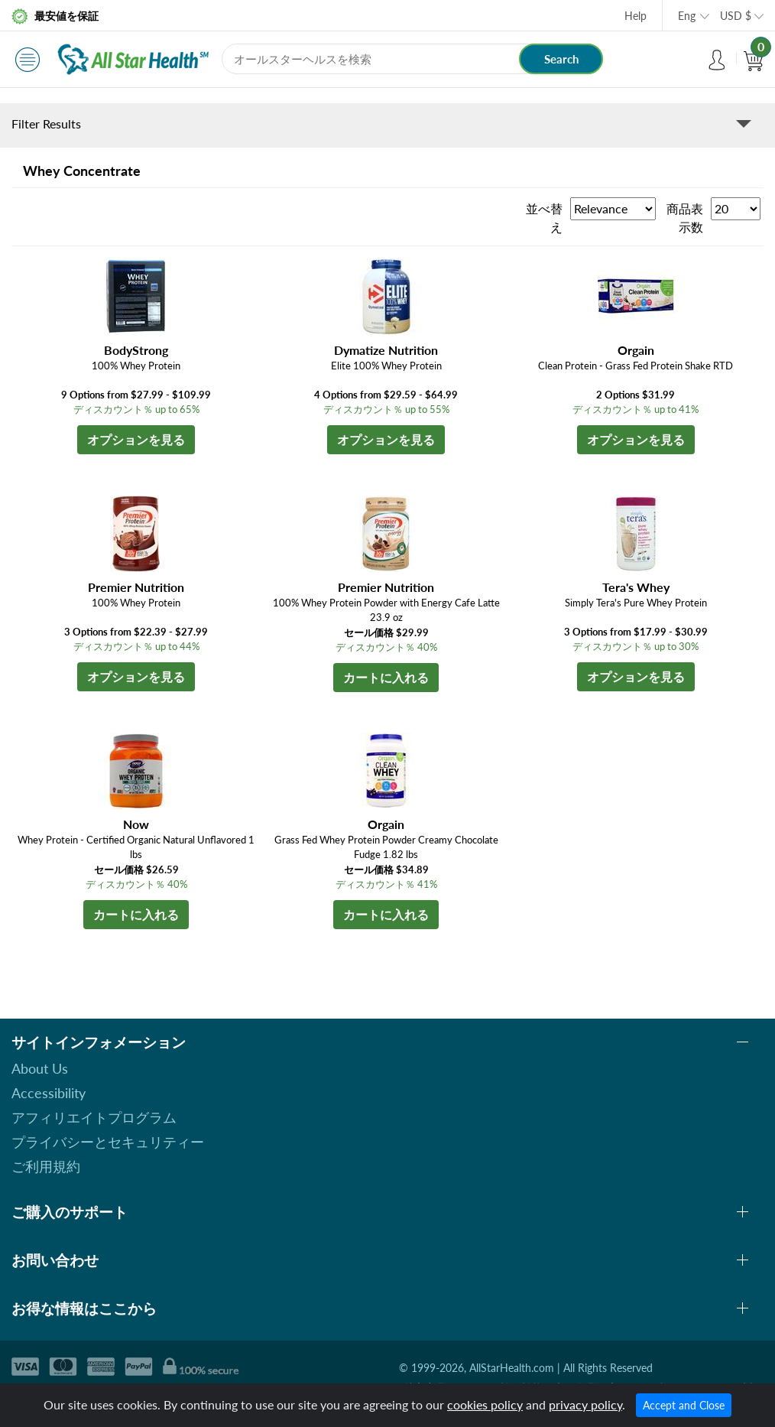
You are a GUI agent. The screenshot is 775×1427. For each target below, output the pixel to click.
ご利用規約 (45, 1166)
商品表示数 (684, 217)
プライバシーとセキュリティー (107, 1141)
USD (735, 15)
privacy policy (585, 1404)
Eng (687, 15)
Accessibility (48, 1092)
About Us (39, 1068)
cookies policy (485, 1404)
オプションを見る (136, 439)
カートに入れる (386, 677)
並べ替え (544, 217)
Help (635, 15)
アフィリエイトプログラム (94, 1117)
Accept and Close (684, 1405)
